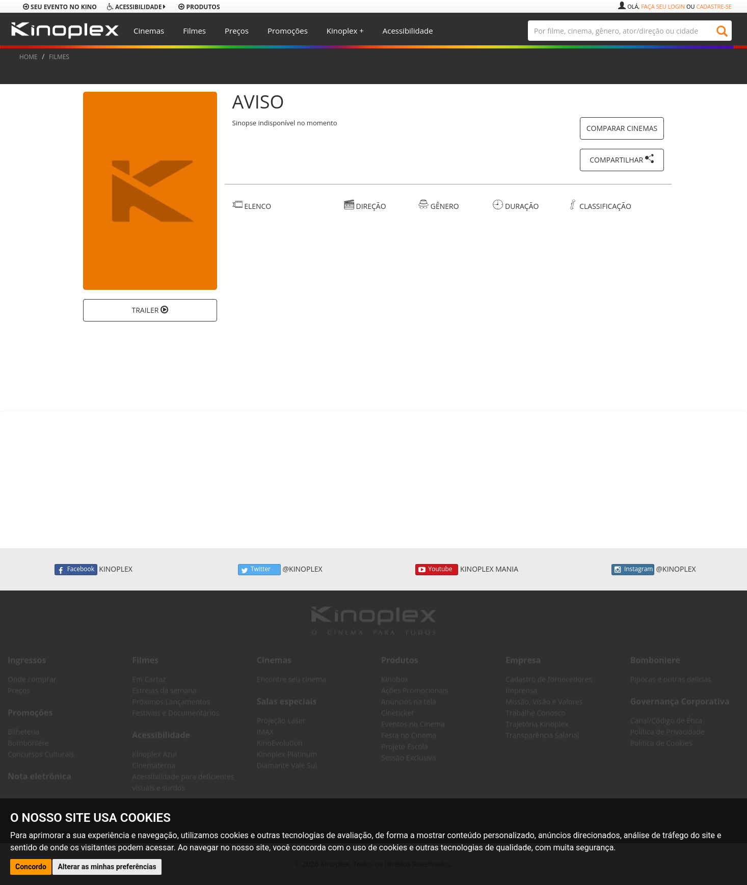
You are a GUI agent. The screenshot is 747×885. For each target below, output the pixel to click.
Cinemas (149, 30)
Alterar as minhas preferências (107, 867)
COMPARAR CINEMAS (622, 128)
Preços (237, 30)
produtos (199, 7)
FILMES (59, 56)
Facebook (76, 570)
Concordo (30, 867)
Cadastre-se (714, 6)
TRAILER (150, 310)
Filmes (194, 30)
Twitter (259, 570)
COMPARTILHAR (622, 159)
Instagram (633, 570)
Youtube (437, 570)
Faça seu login (663, 6)
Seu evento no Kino (60, 7)
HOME (28, 56)
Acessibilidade (408, 30)
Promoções (288, 30)
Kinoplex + (345, 30)
